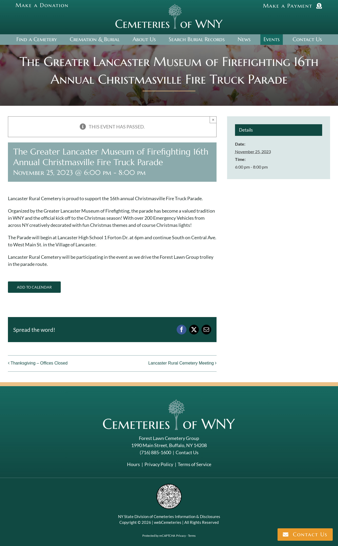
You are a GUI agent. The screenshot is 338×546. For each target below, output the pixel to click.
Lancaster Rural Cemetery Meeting (181, 363)
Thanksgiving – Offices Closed (39, 363)
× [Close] (213, 119)
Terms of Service (194, 464)
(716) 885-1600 (155, 452)
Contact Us (187, 452)
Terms (192, 535)
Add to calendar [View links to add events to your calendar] (34, 287)
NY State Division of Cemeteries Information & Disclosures (169, 516)
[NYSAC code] (169, 485)
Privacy (181, 535)
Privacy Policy (158, 464)
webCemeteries (167, 522)
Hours (133, 464)
